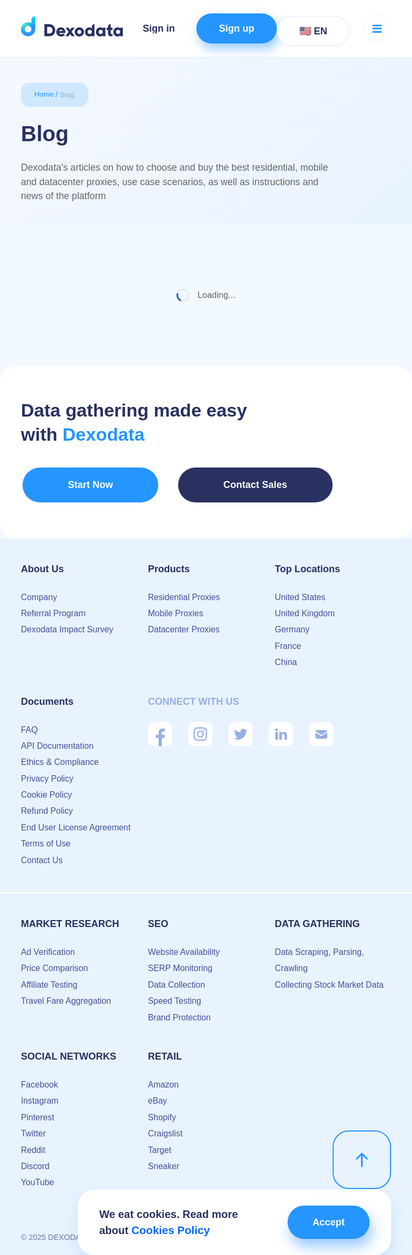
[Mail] (321, 729)
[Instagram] (200, 729)
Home (44, 94)
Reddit (33, 1144)
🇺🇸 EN (313, 31)
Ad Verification (48, 946)
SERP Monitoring (181, 962)
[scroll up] (362, 1152)
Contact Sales (204, 484)
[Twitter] (241, 729)
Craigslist (165, 1128)
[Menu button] (377, 28)
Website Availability (184, 946)
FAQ (29, 724)
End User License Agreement (77, 822)
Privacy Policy (48, 773)
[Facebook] (160, 729)
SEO (158, 918)
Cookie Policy (47, 789)
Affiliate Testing (49, 979)
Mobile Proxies (176, 607)
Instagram (40, 1095)
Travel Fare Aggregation (67, 995)
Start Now (71, 484)
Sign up (236, 28)
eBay (157, 1095)
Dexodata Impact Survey (68, 624)
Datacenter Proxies (184, 624)
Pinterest (38, 1112)
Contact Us (42, 854)
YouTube (38, 1176)
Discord (35, 1160)
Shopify (162, 1112)
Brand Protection (180, 1012)
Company (39, 591)
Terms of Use (46, 838)
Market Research (70, 918)
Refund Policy (47, 805)
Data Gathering (317, 918)
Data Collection (177, 979)
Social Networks (68, 1051)
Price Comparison (55, 962)
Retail (165, 1051)
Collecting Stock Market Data (330, 979)
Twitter (33, 1128)
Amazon (164, 1079)
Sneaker (164, 1160)
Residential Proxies (185, 591)
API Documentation (58, 740)
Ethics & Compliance (60, 756)
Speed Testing (175, 995)
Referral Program (54, 607)
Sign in (159, 28)
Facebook (39, 1079)
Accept (326, 1222)
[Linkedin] (281, 729)
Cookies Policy (169, 1230)
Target (160, 1144)
